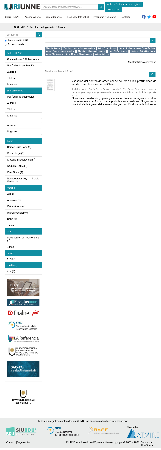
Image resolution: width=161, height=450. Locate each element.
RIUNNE (21, 27)
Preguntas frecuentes (105, 17)
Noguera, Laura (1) (17, 165)
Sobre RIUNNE (12, 17)
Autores (11, 71)
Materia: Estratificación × (143, 51)
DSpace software (102, 442)
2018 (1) (12, 259)
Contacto (125, 17)
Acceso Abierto (33, 17)
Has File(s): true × (118, 51)
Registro (12, 131)
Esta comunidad (15, 44)
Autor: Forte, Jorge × (107, 48)
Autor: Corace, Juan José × (60, 51)
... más (10, 225)
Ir (152, 40)
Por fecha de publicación (20, 65)
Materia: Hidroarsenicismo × (91, 51)
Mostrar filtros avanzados (142, 62)
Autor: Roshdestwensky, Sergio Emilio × (137, 48)
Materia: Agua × (53, 48)
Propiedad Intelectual (78, 17)
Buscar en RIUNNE (16, 40)
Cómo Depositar (53, 17)
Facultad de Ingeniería (42, 27)
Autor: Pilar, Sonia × (54, 54)
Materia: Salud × (101, 54)
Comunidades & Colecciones (23, 59)
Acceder (11, 125)
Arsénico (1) (14, 200)
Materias (12, 84)
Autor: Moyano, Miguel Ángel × (79, 54)
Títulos (11, 78)
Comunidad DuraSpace (147, 444)
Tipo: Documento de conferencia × (79, 48)
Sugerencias (24, 442)
